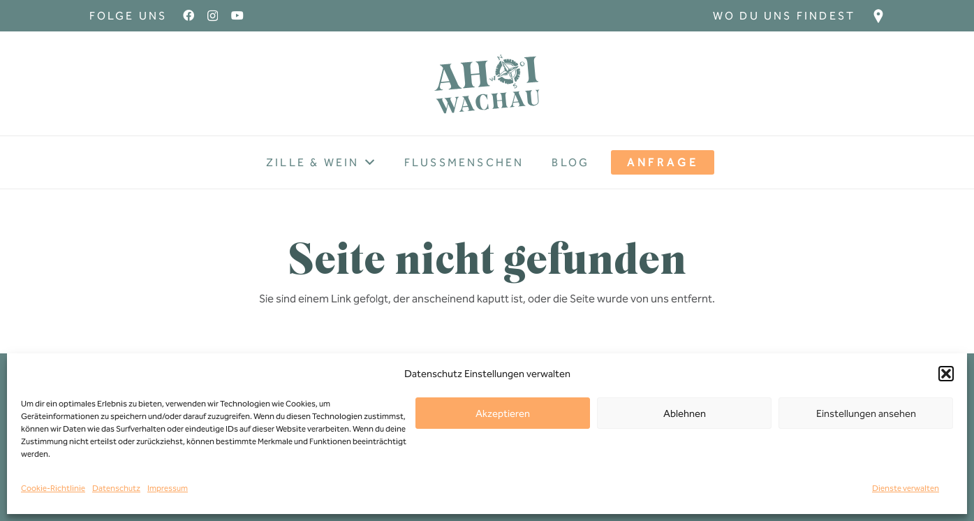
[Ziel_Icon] (878, 16)
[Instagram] (212, 16)
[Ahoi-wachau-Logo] (487, 83)
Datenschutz (116, 488)
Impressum (167, 488)
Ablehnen (684, 413)
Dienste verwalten (905, 488)
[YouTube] (237, 15)
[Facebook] (188, 15)
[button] (946, 374)
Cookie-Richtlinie (53, 488)
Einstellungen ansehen (866, 413)
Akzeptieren (502, 413)
